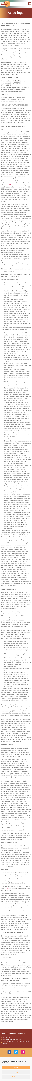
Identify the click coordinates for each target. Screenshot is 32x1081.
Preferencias (16, 1077)
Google (7, 888)
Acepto (16, 1067)
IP (22, 886)
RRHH (9, 185)
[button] (29, 3)
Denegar (16, 1072)
